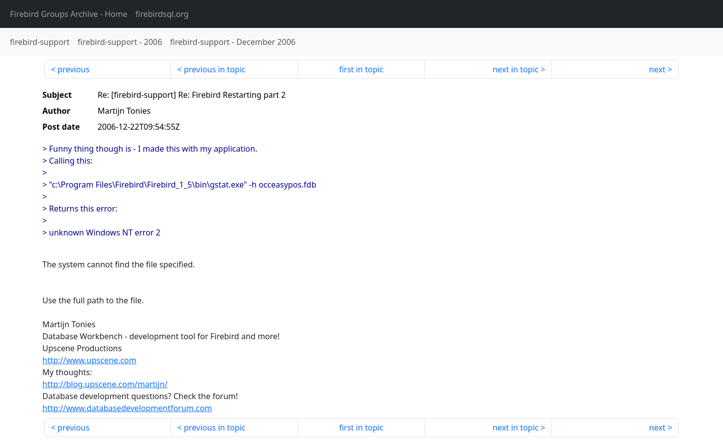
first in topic (361, 69)
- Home (69, 13)
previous (73, 69)
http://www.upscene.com (89, 360)
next (657, 69)
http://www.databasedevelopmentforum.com (127, 408)
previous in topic (215, 69)
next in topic (516, 69)
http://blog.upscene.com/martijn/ (105, 384)
